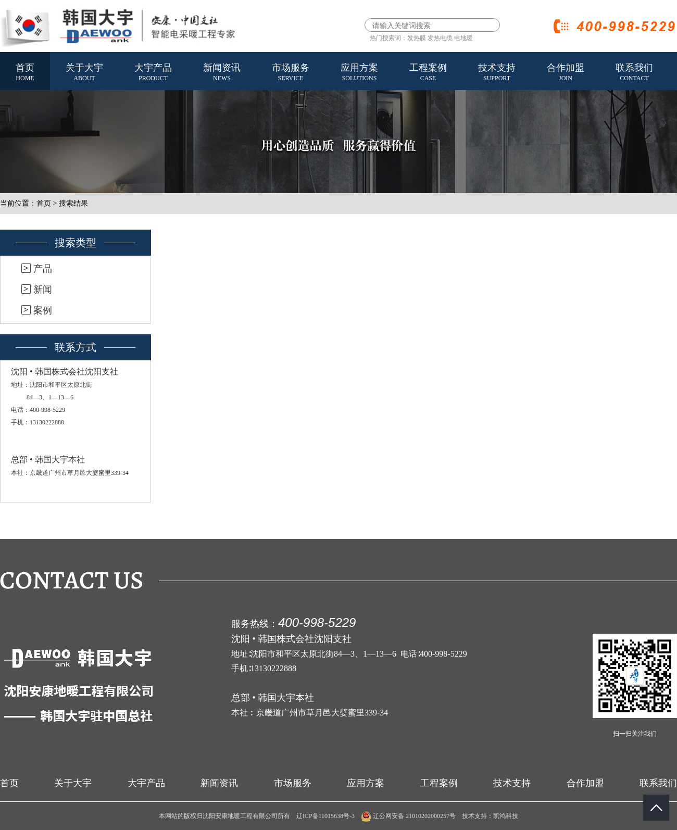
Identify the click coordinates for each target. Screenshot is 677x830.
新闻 (42, 289)
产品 (42, 268)
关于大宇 (84, 72)
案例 (42, 310)
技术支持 (497, 72)
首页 (25, 72)
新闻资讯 (222, 72)
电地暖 (463, 38)
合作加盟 (565, 72)
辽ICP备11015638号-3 (325, 816)
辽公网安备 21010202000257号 (408, 816)
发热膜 (416, 38)
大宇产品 (153, 72)
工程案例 (428, 72)
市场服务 (290, 72)
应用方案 (359, 72)
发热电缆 (440, 38)
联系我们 (634, 72)
